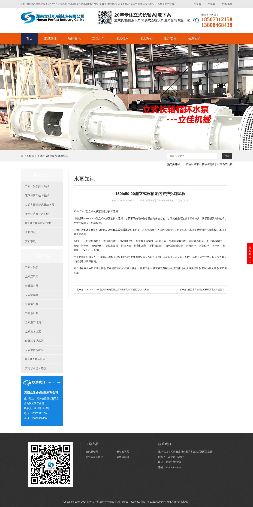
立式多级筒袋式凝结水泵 (39, 204)
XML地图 (172, 501)
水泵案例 (146, 38)
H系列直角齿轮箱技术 (38, 222)
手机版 (211, 3)
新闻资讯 (74, 38)
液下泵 (197, 164)
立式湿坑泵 (31, 276)
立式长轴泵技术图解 (37, 186)
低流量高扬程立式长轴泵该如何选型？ (206, 289)
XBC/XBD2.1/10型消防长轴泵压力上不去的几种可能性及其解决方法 (117, 289)
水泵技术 (122, 38)
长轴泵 (189, 164)
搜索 (227, 155)
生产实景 (170, 38)
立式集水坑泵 (33, 331)
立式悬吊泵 (31, 313)
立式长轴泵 (31, 267)
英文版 (197, 3)
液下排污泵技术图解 (37, 195)
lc (120, 229)
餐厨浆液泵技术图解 (37, 213)
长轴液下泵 (123, 451)
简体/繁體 (227, 3)
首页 (29, 38)
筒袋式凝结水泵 (210, 164)
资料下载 (30, 241)
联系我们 (194, 38)
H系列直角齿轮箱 (35, 359)
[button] (111, 147)
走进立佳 (50, 38)
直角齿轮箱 (226, 164)
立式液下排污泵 (34, 322)
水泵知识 (63, 155)
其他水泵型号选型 (35, 368)
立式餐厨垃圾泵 (34, 349)
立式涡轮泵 (31, 294)
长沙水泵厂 (183, 501)
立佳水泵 (98, 38)
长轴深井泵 (31, 285)
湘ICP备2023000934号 (153, 501)
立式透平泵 (31, 303)
